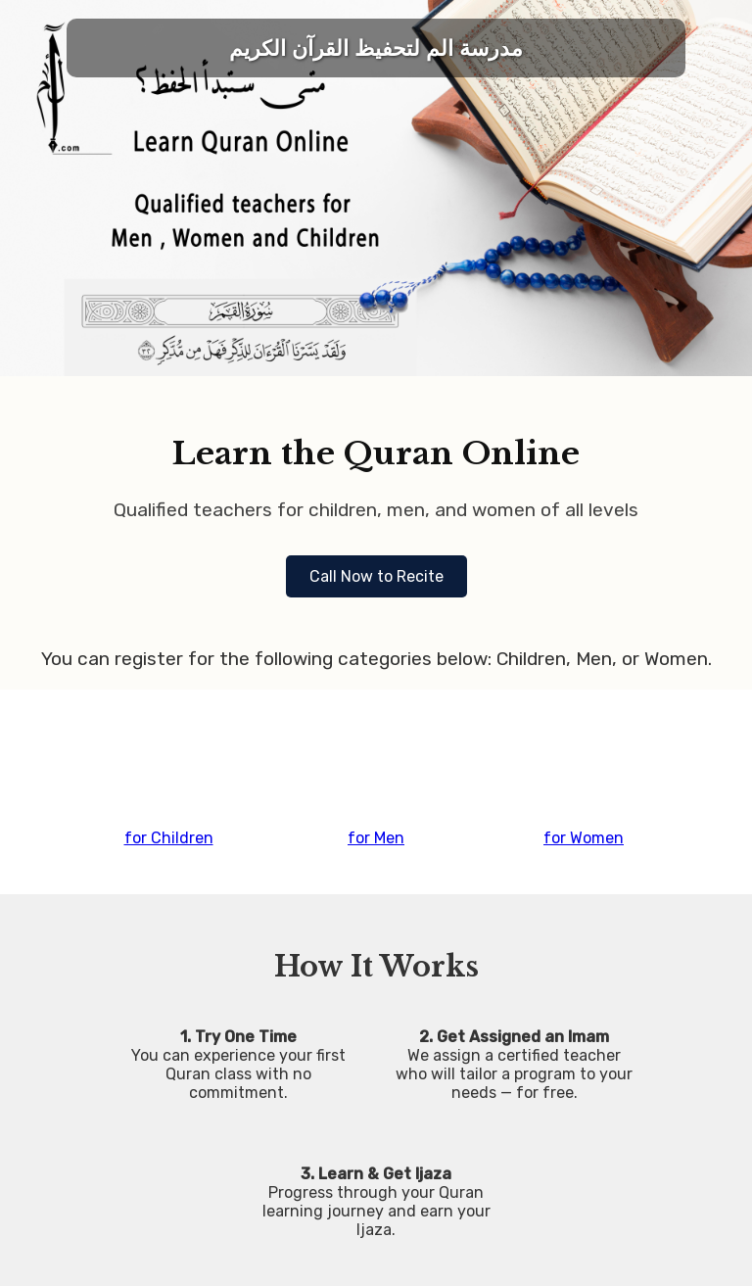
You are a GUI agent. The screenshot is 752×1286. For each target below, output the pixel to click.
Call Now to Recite (376, 576)
